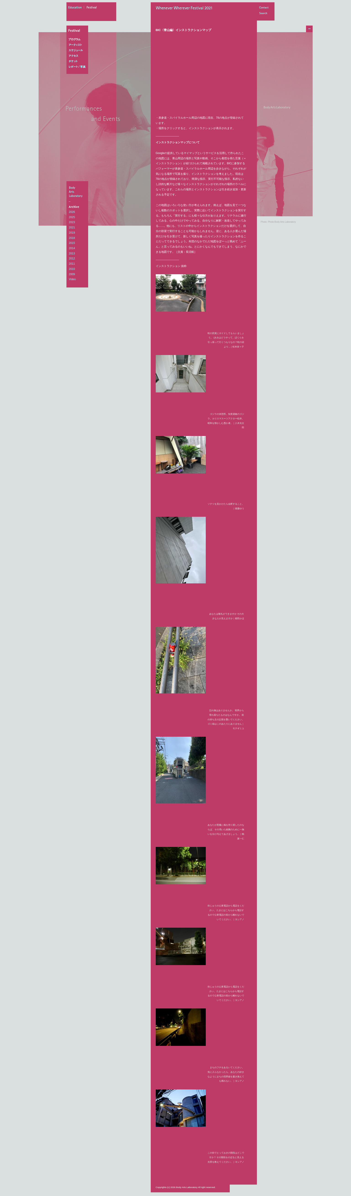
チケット (78, 61)
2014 (72, 248)
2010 (72, 269)
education (76, 8)
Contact (264, 8)
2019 (72, 232)
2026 (72, 212)
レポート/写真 (78, 67)
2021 (72, 227)
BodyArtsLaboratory (78, 191)
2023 (72, 222)
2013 (72, 253)
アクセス (78, 56)
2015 (72, 243)
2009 (72, 274)
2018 (72, 238)
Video (72, 279)
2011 (72, 263)
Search (264, 13)
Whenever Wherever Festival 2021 (185, 8)
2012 (72, 258)
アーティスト (78, 45)
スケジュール (78, 50)
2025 (72, 217)
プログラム (78, 39)
